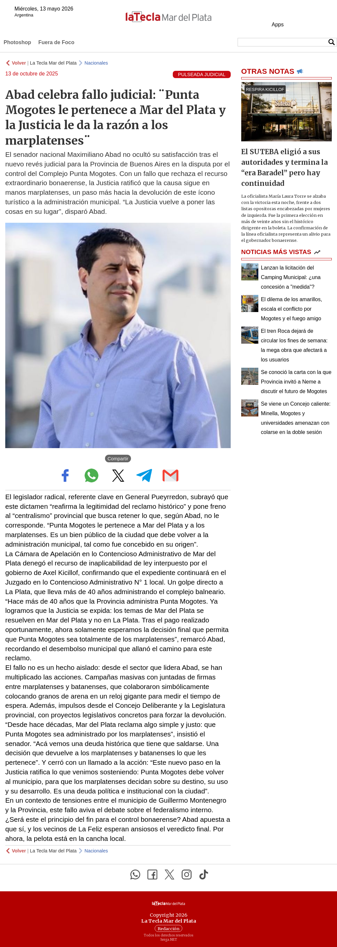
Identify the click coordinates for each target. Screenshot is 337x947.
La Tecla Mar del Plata (53, 63)
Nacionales (96, 63)
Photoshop (17, 42)
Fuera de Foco (56, 42)
